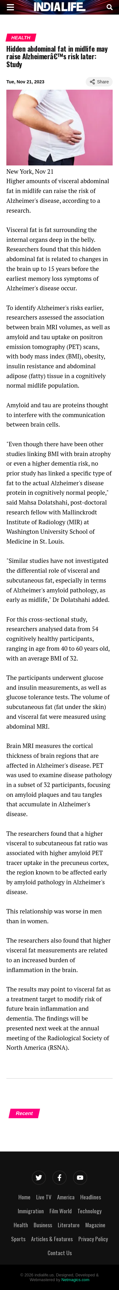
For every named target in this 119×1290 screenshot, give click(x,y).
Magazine (95, 1225)
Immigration (31, 1211)
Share (99, 82)
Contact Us (60, 1252)
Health (21, 37)
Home (24, 1197)
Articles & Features (52, 1239)
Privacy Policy (93, 1239)
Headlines (90, 1197)
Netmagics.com (75, 1279)
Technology (89, 1211)
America (66, 1197)
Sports (18, 1239)
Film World (61, 1211)
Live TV (43, 1197)
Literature (69, 1225)
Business (43, 1225)
